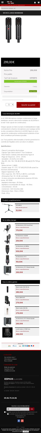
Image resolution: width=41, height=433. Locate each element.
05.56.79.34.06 (10, 398)
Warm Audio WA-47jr (21, 308)
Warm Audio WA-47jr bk (22, 287)
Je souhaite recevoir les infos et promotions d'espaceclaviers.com (21, 412)
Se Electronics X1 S (21, 257)
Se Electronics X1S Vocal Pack (24, 225)
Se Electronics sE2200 (22, 236)
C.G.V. (17, 427)
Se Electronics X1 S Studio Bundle (25, 267)
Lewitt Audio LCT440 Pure (23, 329)
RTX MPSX (19, 205)
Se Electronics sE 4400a (22, 246)
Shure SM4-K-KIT (20, 297)
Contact (23, 427)
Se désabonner (20, 417)
